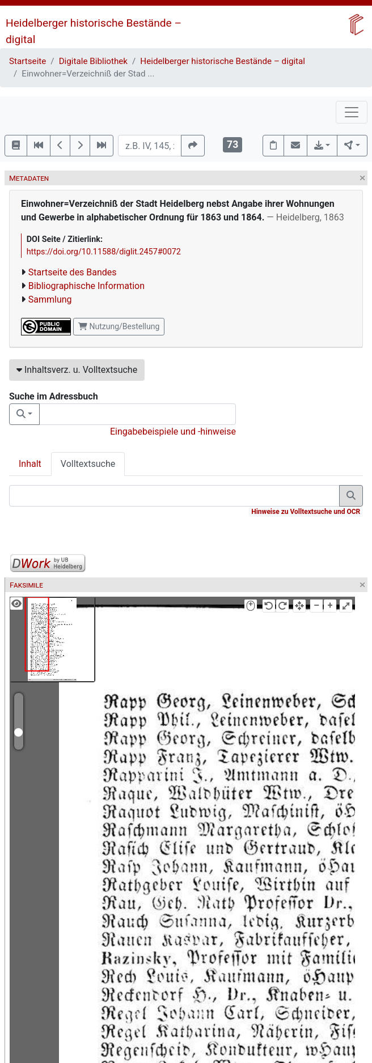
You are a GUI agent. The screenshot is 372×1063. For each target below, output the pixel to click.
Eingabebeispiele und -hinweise (173, 431)
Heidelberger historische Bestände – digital (222, 61)
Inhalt (30, 463)
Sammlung (50, 299)
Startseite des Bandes (72, 272)
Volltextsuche (88, 463)
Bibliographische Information (86, 285)
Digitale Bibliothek (93, 61)
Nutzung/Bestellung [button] (118, 326)
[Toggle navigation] (351, 112)
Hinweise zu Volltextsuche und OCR (305, 512)
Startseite (27, 61)
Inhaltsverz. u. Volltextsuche (76, 369)
